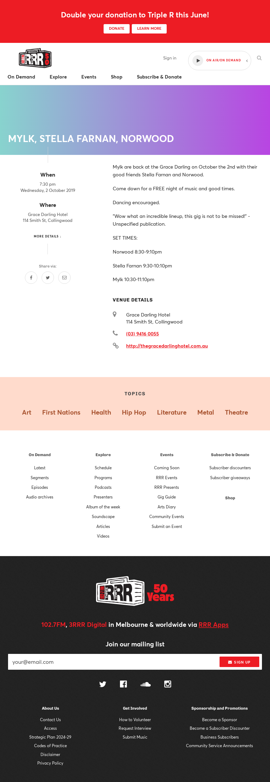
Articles (103, 526)
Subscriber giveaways (230, 477)
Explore (103, 454)
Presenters (103, 497)
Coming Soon (167, 467)
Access (50, 728)
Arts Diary (167, 506)
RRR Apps (214, 624)
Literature (172, 412)
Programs (103, 477)
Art (26, 412)
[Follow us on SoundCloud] (145, 685)
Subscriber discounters (230, 467)
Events (166, 454)
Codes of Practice (50, 745)
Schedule (103, 467)
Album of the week (103, 506)
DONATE (116, 28)
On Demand (40, 454)
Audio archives (39, 497)
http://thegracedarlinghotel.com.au (167, 345)
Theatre (236, 412)
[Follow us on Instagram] (167, 684)
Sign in (169, 58)
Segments (40, 477)
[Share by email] (64, 277)
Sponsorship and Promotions (219, 708)
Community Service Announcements (219, 745)
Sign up (239, 662)
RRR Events (166, 477)
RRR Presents (166, 487)
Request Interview (135, 728)
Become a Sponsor (219, 719)
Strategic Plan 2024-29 (50, 737)
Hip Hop (134, 412)
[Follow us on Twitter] (103, 684)
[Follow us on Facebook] (123, 684)
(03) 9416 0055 (142, 333)
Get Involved (135, 708)
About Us (50, 708)
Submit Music (135, 737)
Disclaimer (50, 754)
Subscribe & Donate (230, 454)
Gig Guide (167, 497)
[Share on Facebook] (31, 277)
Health (101, 412)
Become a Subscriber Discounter (220, 728)
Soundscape (103, 516)
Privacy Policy (50, 763)
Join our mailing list (135, 644)
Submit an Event (167, 526)
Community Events (166, 516)
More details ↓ (47, 236)
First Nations (61, 412)
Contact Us (50, 719)
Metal (205, 412)
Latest (39, 467)
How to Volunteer (135, 719)
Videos (103, 536)
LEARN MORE (149, 28)
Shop (230, 498)
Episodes (39, 487)
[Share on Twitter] (48, 277)
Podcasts (103, 487)
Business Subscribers (219, 737)
